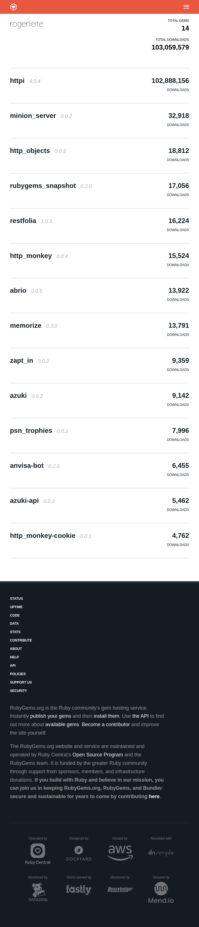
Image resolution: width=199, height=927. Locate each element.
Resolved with (161, 838)
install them (106, 716)
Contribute (21, 640)
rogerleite (26, 24)
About (16, 649)
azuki (26, 395)
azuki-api (32, 500)
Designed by (81, 838)
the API (140, 716)
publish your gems (50, 716)
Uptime (16, 607)
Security (18, 691)
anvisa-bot (35, 465)
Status (16, 599)
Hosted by (123, 838)
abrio (26, 290)
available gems (62, 724)
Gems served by (79, 877)
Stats (15, 632)
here (154, 796)
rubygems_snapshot (51, 185)
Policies (18, 674)
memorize (33, 325)
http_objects (38, 150)
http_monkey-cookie (50, 535)
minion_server (41, 115)
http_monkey (39, 255)
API (12, 666)
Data (14, 624)
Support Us (21, 682)
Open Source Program (97, 755)
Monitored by (39, 877)
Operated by (40, 840)
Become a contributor (106, 724)
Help (14, 657)
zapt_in (29, 360)
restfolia (31, 220)
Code (15, 615)
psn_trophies (39, 430)
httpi (25, 80)
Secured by (162, 877)
